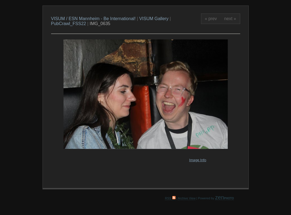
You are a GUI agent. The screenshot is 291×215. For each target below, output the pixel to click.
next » (230, 18)
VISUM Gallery (153, 18)
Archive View (186, 198)
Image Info (197, 160)
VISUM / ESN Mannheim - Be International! (93, 18)
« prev (211, 18)
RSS (170, 198)
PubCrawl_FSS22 (68, 23)
